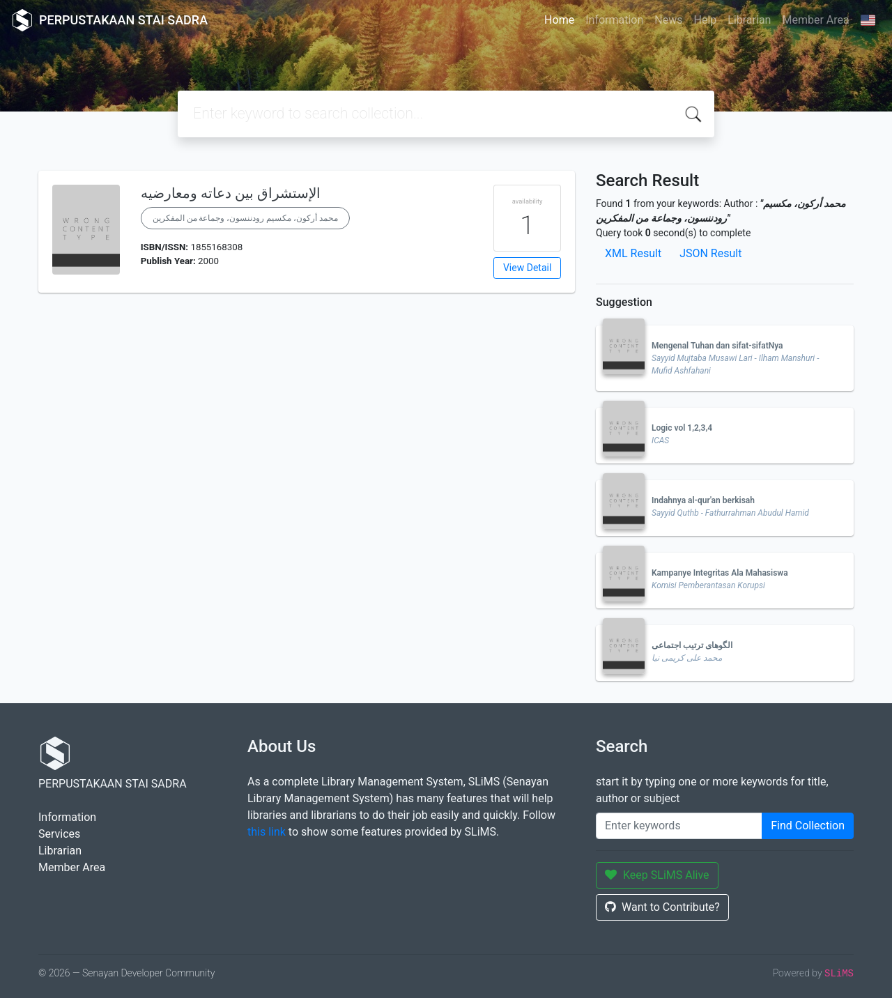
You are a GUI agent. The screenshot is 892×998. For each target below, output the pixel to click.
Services (59, 833)
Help (704, 19)
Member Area (815, 19)
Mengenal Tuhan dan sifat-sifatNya (717, 346)
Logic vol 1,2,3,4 (682, 428)
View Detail (527, 267)
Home (559, 19)
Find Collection (808, 825)
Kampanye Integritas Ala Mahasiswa (720, 573)
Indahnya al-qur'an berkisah (703, 500)
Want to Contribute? (662, 907)
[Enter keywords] (679, 826)
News (668, 19)
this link (266, 831)
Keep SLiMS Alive (657, 875)
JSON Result (710, 253)
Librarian (749, 19)
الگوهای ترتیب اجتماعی (692, 645)
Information (614, 19)
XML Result (633, 253)
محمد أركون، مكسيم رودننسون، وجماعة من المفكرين (245, 218)
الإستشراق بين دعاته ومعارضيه (231, 193)
